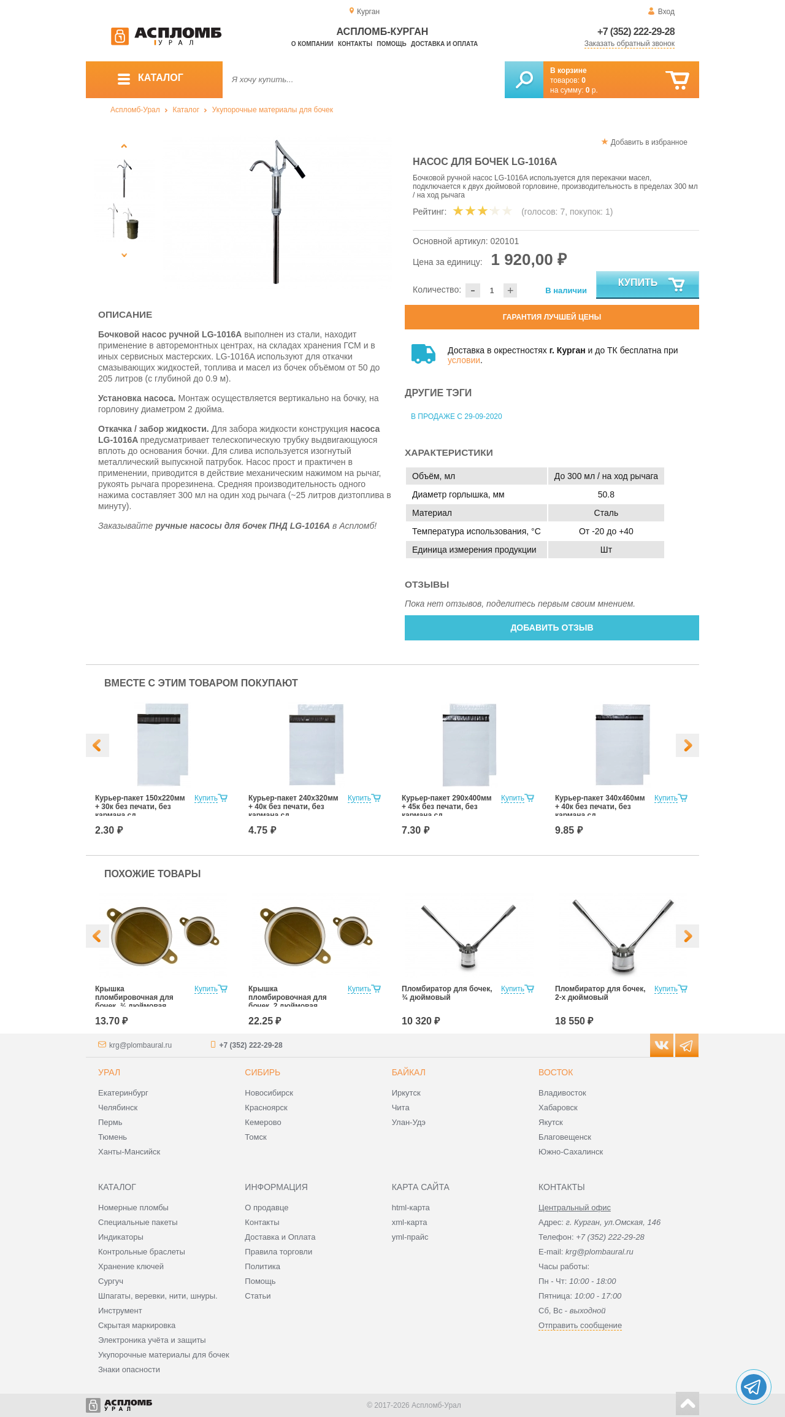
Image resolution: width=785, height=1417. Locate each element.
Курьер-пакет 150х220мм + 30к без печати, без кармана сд (140, 807)
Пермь (110, 1122)
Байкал (409, 1072)
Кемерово (263, 1122)
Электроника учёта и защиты (152, 1340)
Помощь (391, 43)
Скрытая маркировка (136, 1325)
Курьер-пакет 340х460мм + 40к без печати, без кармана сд (600, 807)
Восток (555, 1072)
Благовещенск (564, 1137)
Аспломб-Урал (135, 110)
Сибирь (262, 1072)
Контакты (355, 43)
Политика (262, 1266)
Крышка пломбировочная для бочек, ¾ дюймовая (134, 997)
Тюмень (112, 1137)
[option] (277, 212)
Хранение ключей (131, 1266)
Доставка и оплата (444, 43)
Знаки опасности (129, 1369)
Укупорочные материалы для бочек (272, 110)
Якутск (550, 1122)
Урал (109, 1072)
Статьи (257, 1295)
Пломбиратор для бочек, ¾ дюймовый (447, 993)
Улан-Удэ (409, 1122)
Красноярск (266, 1107)
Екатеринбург (123, 1092)
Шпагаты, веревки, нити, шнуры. (158, 1295)
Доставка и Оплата (280, 1237)
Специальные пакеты (138, 1222)
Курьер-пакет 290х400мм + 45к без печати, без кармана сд (447, 807)
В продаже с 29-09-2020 (456, 416)
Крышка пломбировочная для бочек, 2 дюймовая (287, 997)
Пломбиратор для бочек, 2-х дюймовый (600, 993)
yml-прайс (410, 1237)
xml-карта (409, 1222)
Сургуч (110, 1281)
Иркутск (406, 1092)
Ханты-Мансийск (129, 1151)
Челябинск (117, 1107)
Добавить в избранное (649, 142)
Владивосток (562, 1092)
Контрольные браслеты (141, 1251)
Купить (652, 285)
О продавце (266, 1207)
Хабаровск (558, 1107)
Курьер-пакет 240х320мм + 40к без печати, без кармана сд (293, 807)
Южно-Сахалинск (570, 1151)
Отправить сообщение (580, 1325)
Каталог (185, 110)
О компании (312, 43)
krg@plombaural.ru (140, 1045)
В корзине (568, 70)
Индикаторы (121, 1237)
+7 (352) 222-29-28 (636, 31)
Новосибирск (269, 1092)
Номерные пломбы (133, 1207)
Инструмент (120, 1310)
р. (592, 90)
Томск (255, 1137)
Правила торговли (278, 1251)
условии (464, 360)
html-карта (411, 1207)
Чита (401, 1107)
